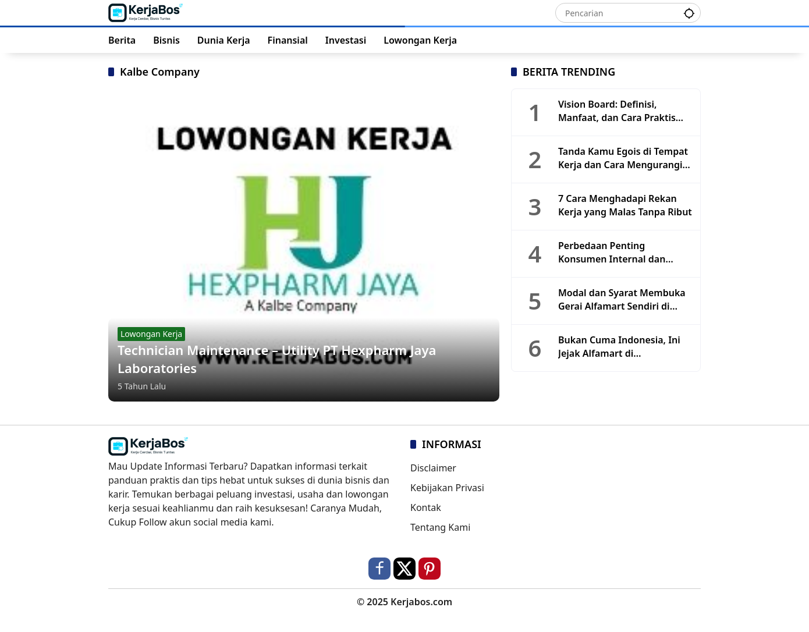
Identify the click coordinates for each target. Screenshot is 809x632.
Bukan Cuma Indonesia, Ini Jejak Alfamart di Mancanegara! (619, 346)
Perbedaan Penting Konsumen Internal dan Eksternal (611, 252)
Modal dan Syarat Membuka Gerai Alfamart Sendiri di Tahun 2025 (622, 299)
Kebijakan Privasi (447, 487)
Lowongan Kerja (151, 333)
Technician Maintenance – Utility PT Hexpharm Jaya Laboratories (277, 359)
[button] (689, 12)
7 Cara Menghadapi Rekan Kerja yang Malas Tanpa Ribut (625, 205)
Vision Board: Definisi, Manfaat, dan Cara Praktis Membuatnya (617, 111)
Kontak (425, 507)
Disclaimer (433, 467)
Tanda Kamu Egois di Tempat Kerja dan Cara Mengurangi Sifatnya (623, 158)
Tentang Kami (440, 527)
